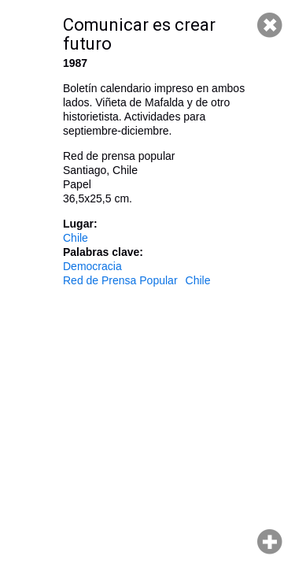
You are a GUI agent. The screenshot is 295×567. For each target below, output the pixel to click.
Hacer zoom (270, 541)
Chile (75, 238)
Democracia (92, 266)
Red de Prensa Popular (120, 280)
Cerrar (270, 25)
